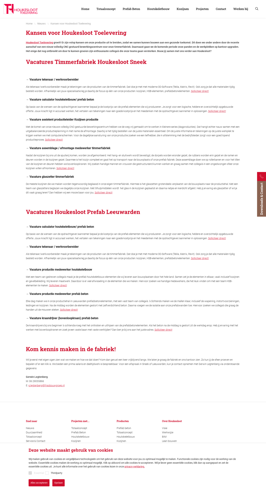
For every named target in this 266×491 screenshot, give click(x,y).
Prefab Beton (78, 432)
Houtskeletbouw (80, 436)
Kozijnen (76, 441)
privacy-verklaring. (135, 466)
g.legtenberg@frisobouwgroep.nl (46, 385)
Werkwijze (167, 432)
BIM (164, 436)
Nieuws (30, 428)
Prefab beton (124, 428)
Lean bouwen (169, 441)
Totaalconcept (34, 436)
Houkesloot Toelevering (39, 42)
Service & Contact (35, 441)
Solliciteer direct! (200, 91)
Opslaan (58, 482)
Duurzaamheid (34, 432)
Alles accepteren (39, 482)
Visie (164, 428)
